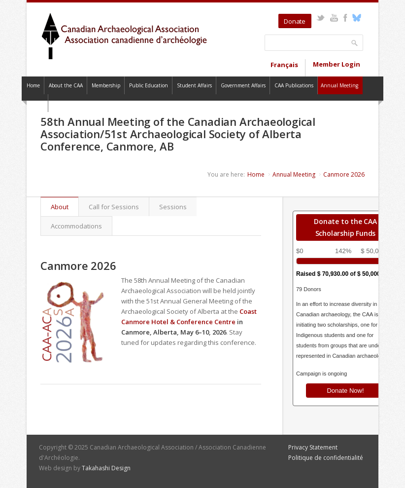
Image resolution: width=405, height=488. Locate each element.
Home (33, 85)
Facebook (345, 18)
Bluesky (356, 18)
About (64, 206)
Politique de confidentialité (325, 457)
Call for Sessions (114, 206)
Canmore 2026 (344, 174)
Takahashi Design (106, 468)
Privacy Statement (313, 447)
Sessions (173, 206)
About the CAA (66, 85)
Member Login (336, 64)
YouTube (333, 18)
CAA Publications (293, 85)
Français (284, 64)
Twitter (320, 18)
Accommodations (76, 226)
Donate (294, 21)
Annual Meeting (339, 85)
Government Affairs (243, 85)
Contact (35, 103)
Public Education (148, 85)
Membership (106, 85)
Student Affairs (194, 85)
